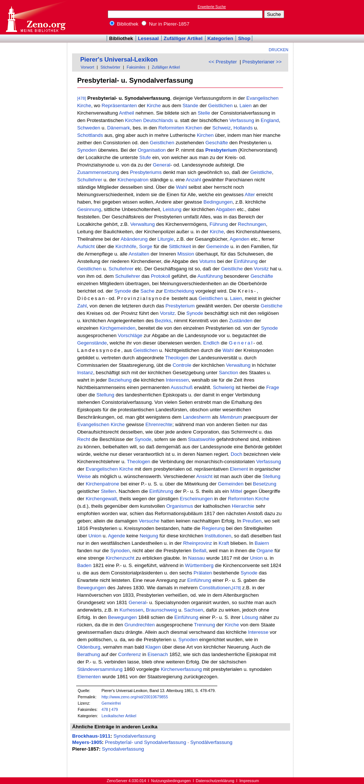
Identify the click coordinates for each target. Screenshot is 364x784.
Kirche (84, 105)
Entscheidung (179, 291)
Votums (207, 261)
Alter (250, 194)
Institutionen (218, 535)
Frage (272, 387)
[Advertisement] (329, 17)
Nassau (196, 558)
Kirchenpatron (133, 179)
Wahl (181, 187)
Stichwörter (110, 67)
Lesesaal (148, 38)
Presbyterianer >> (262, 62)
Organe (265, 550)
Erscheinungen (196, 498)
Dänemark (118, 128)
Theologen (177, 357)
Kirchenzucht (120, 558)
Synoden (87, 150)
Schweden (88, 128)
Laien (246, 105)
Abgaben (225, 209)
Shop (244, 38)
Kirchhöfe (126, 246)
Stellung (105, 395)
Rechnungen (252, 224)
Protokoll (160, 276)
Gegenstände (92, 343)
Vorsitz (261, 268)
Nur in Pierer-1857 (165, 24)
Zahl (82, 306)
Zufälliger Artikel (183, 38)
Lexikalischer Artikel (118, 716)
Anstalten (139, 254)
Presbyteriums (146, 172)
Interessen (177, 380)
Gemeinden (231, 484)
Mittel (236, 491)
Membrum (231, 417)
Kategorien (220, 38)
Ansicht (204, 476)
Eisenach (157, 654)
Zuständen (241, 320)
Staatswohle (201, 439)
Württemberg (199, 565)
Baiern (262, 543)
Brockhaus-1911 (91, 736)
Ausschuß (182, 387)
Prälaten (203, 573)
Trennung (204, 624)
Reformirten (171, 128)
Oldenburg (88, 647)
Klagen (153, 647)
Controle (182, 365)
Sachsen (193, 610)
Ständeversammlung (100, 669)
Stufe (145, 157)
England (270, 120)
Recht (83, 439)
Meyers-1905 (87, 742)
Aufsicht (86, 246)
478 (104, 709)
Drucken (279, 49)
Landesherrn (197, 417)
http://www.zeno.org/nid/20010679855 (134, 697)
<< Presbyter (223, 62)
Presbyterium (221, 150)
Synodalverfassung (134, 736)
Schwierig (223, 387)
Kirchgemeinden (117, 328)
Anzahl (193, 179)
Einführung (245, 261)
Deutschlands (158, 120)
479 (114, 709)
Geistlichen (220, 105)
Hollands (243, 128)
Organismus (179, 506)
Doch (236, 454)
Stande (190, 105)
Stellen (108, 491)
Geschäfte (216, 142)
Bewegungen (91, 587)
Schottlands (90, 135)
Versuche (149, 521)
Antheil (126, 113)
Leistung (172, 209)
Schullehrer (89, 179)
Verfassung (241, 120)
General (161, 165)
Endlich (211, 343)
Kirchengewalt (101, 498)
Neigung (149, 535)
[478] (81, 98)
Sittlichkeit (180, 246)
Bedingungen (218, 202)
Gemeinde (217, 246)
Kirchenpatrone (102, 484)
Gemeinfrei (111, 703)
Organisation (152, 150)
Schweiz (221, 128)
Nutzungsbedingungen (171, 780)
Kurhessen (131, 610)
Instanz (85, 372)
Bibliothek (124, 24)
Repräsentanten (119, 105)
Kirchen (133, 120)
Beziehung (119, 380)
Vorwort (87, 67)
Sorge (145, 246)
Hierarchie (243, 506)
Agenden (239, 239)
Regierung (213, 528)
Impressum (249, 780)
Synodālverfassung (211, 742)
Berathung (88, 654)
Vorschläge (130, 335)
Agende (116, 535)
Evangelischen (262, 98)
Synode (122, 291)
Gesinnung (89, 209)
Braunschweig (161, 610)
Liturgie (165, 239)
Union (94, 535)
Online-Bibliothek (35, 17)
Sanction (228, 372)
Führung (218, 224)
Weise (84, 476)
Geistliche (261, 172)
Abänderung (134, 239)
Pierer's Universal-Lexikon (119, 59)
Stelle (204, 113)
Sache (147, 291)
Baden (84, 565)
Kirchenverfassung (181, 669)
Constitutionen (215, 587)
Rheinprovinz (197, 543)
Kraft (224, 543)
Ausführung (209, 276)
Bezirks (163, 320)
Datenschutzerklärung (215, 780)
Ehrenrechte (158, 424)
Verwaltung (142, 224)
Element (239, 469)
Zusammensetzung (98, 172)
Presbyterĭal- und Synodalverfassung (145, 742)
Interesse (258, 632)
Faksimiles (136, 67)
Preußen (252, 521)
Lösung (250, 617)
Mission (185, 254)
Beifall (199, 550)
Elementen (89, 676)
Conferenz (129, 654)
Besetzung (264, 484)
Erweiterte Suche (212, 7)
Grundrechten (139, 624)
